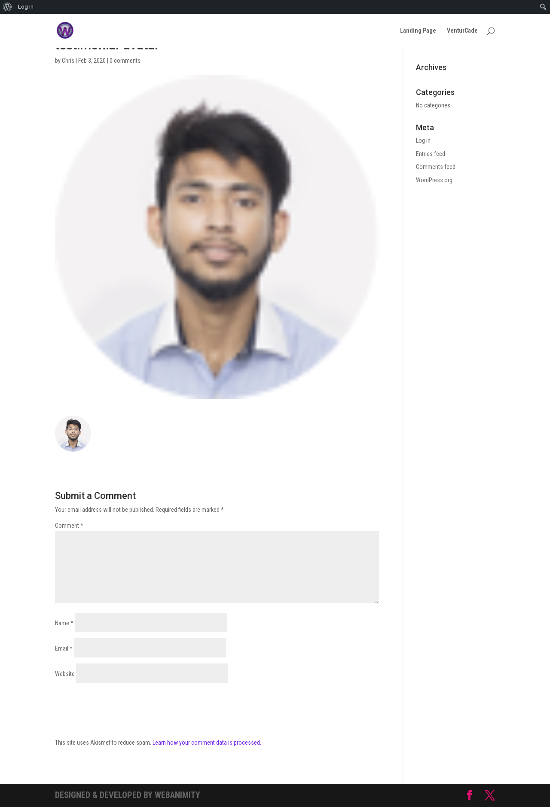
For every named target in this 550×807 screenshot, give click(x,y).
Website (65, 673)
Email (64, 648)
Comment (69, 525)
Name (64, 623)
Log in (423, 140)
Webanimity (177, 795)
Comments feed (435, 166)
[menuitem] (7, 7)
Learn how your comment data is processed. (207, 742)
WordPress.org (434, 180)
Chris (68, 60)
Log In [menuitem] (26, 6)
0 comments (125, 60)
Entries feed (430, 153)
